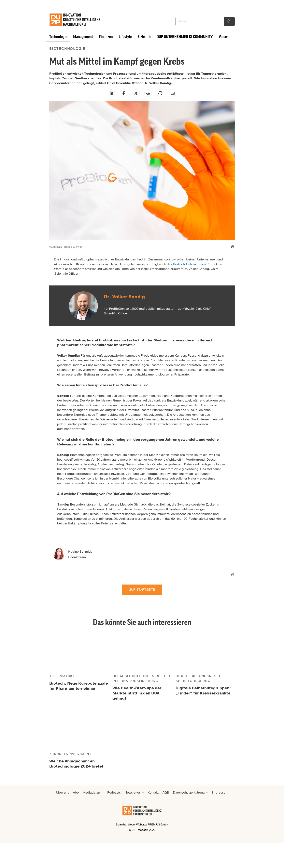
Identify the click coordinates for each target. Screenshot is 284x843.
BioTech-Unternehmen (189, 264)
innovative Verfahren (111, 370)
